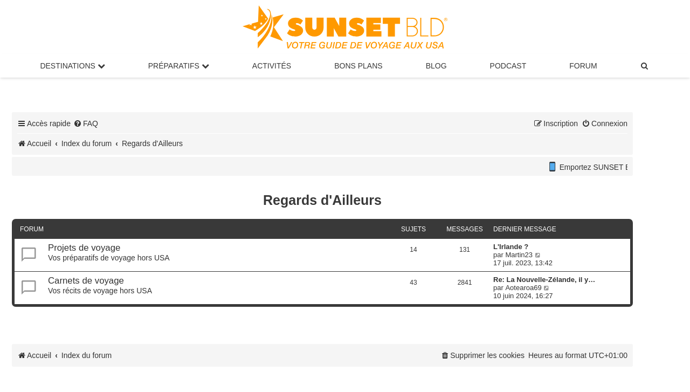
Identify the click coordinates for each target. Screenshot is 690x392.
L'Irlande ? (510, 247)
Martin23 (519, 255)
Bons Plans (358, 65)
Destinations (72, 65)
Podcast (508, 65)
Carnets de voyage (86, 281)
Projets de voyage (84, 248)
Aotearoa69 (523, 288)
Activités (271, 65)
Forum (583, 65)
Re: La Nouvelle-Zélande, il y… (544, 280)
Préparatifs (178, 65)
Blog (436, 65)
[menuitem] (645, 66)
